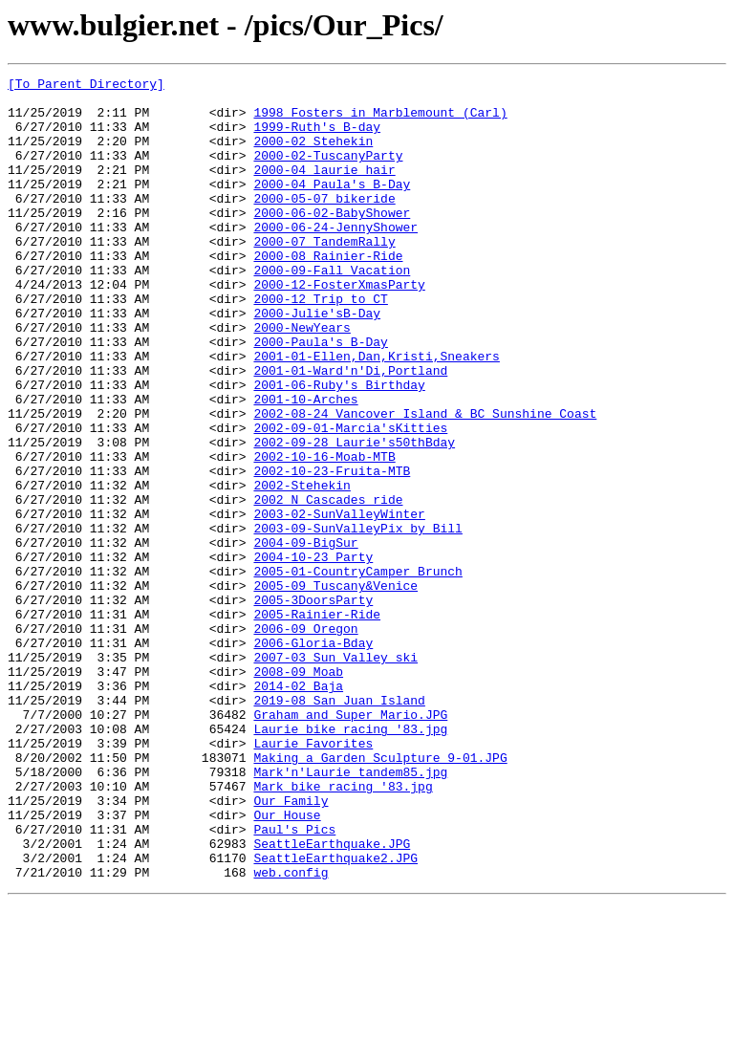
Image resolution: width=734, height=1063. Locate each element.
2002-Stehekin (301, 567)
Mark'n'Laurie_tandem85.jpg (350, 912)
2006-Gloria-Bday (313, 757)
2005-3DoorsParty (313, 705)
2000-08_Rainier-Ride (327, 292)
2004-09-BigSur (305, 636)
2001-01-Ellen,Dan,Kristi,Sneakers (376, 413)
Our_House (286, 963)
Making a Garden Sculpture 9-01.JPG (380, 894)
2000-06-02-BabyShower (331, 240)
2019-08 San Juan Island (338, 826)
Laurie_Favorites (313, 877)
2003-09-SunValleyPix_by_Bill (357, 619)
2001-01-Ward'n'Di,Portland (350, 430)
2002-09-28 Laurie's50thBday (354, 516)
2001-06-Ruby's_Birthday (338, 447)
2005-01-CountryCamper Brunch (357, 671)
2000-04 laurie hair (324, 189)
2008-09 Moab (298, 791)
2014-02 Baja (298, 808)
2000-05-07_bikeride (324, 223)
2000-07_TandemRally (324, 275)
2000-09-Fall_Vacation (331, 309)
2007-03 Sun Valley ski (335, 774)
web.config (290, 1032)
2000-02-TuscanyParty (327, 172)
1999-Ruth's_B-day (316, 137)
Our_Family (290, 946)
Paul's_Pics (294, 980)
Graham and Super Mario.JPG (350, 843)
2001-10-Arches (305, 464)
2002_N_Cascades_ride (327, 585)
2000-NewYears (301, 378)
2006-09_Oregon (305, 739)
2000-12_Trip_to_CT (320, 344)
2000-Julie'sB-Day (316, 361)
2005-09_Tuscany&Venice (335, 688)
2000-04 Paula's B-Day (331, 206)
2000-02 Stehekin (313, 154)
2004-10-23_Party (313, 653)
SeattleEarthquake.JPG (331, 998)
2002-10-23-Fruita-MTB (331, 550)
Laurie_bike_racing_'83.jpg (350, 860)
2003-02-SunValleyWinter (338, 602)
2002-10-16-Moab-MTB (324, 533)
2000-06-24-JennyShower (335, 258)
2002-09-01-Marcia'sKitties (350, 499)
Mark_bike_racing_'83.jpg (342, 929)
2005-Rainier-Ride (316, 722)
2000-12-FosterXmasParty (338, 327)
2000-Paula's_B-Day (320, 395)
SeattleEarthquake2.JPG (335, 1015)
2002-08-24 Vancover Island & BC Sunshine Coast (424, 481)
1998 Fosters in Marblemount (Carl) (380, 120)
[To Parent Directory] (86, 86)
